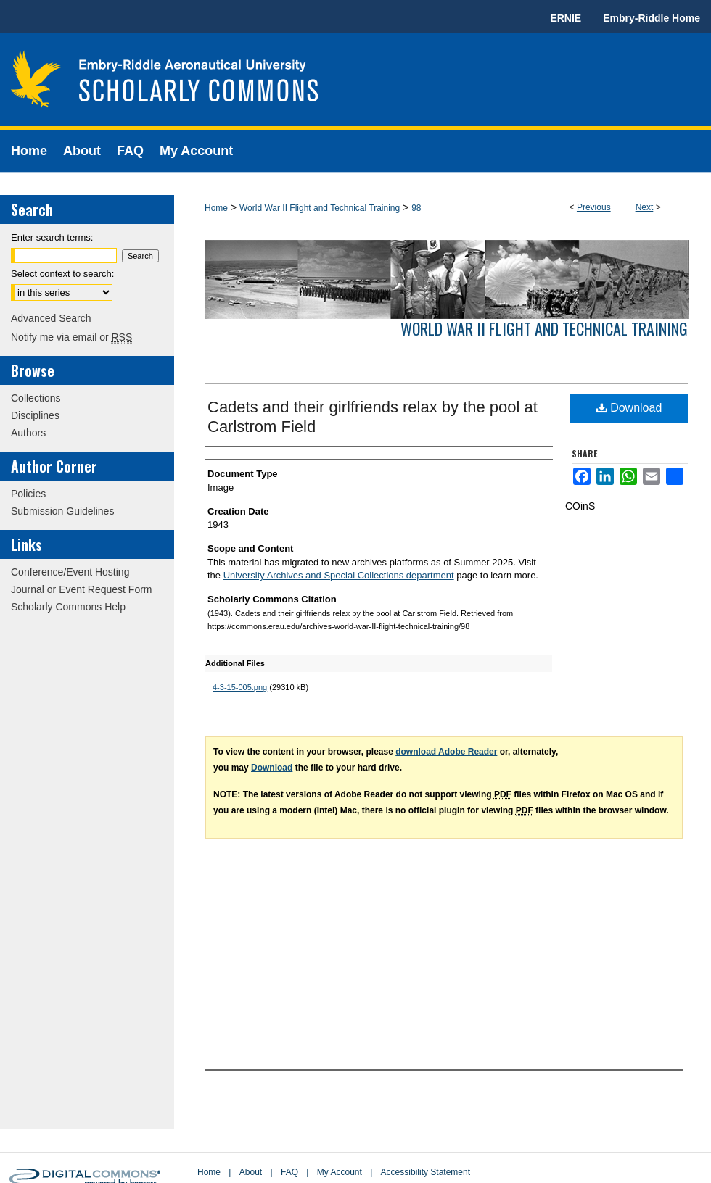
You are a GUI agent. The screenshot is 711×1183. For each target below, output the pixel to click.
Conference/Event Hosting (70, 572)
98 (416, 208)
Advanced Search (51, 318)
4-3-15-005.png (240, 687)
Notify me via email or (71, 337)
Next (645, 207)
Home (216, 208)
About (250, 1172)
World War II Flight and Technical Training (319, 208)
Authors (28, 433)
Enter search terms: (52, 237)
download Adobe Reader (446, 752)
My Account (339, 1172)
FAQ (289, 1172)
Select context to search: (62, 273)
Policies (28, 493)
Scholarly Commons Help (68, 607)
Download (629, 408)
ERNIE (565, 18)
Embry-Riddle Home (651, 18)
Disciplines (35, 415)
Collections (35, 398)
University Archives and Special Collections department (338, 575)
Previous (594, 207)
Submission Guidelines (62, 511)
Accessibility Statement (425, 1172)
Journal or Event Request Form (81, 589)
